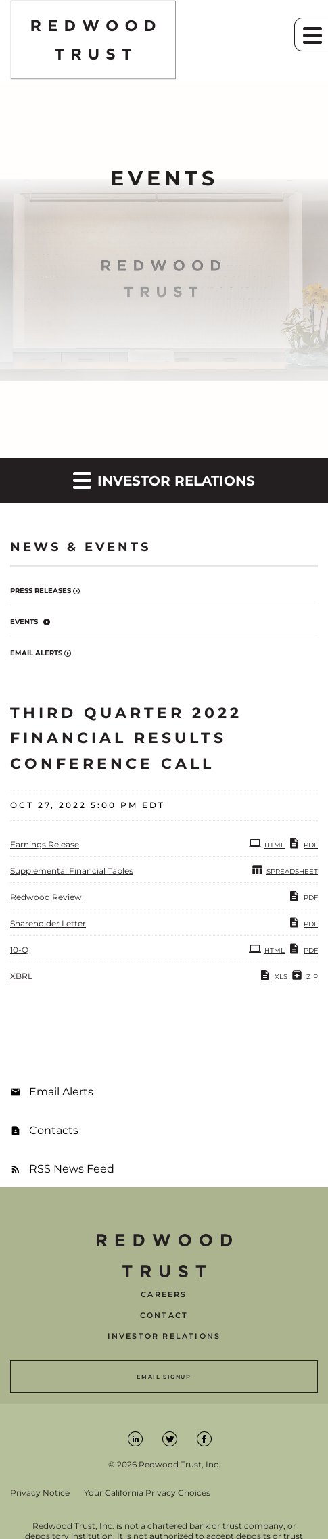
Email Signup (164, 1376)
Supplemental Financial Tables (71, 871)
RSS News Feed (71, 1168)
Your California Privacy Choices (147, 1493)
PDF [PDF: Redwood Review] (303, 896)
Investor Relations (164, 1336)
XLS (273, 975)
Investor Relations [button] (164, 480)
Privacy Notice (40, 1493)
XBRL (21, 976)
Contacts (53, 1130)
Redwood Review (46, 897)
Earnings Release (44, 844)
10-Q (19, 950)
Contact (164, 1315)
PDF (303, 843)
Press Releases (40, 590)
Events (24, 621)
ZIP (304, 975)
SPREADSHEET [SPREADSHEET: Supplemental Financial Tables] (284, 869)
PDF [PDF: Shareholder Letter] (303, 922)
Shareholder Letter (48, 923)
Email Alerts (36, 652)
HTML (267, 843)
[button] (311, 34)
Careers (164, 1294)
